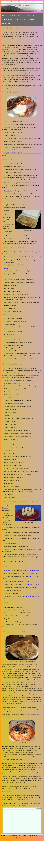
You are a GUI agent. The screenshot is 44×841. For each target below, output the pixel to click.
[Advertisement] (22, 821)
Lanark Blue (7, 596)
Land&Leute (12, 15)
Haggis (6, 268)
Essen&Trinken (29, 15)
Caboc (6, 576)
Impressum (4, 838)
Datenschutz (20, 838)
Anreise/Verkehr (7, 19)
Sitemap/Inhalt (6, 23)
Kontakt (12, 838)
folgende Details (34, 2)
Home (4, 15)
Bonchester (7, 570)
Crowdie (6, 581)
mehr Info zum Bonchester (30, 570)
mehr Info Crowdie (24, 581)
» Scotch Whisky (21, 806)
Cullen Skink (8, 191)
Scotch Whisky (6, 791)
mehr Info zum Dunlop (32, 584)
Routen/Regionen (20, 19)
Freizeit (20, 15)
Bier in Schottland (22, 799)
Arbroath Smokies (9, 380)
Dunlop (6, 584)
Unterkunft (31, 19)
